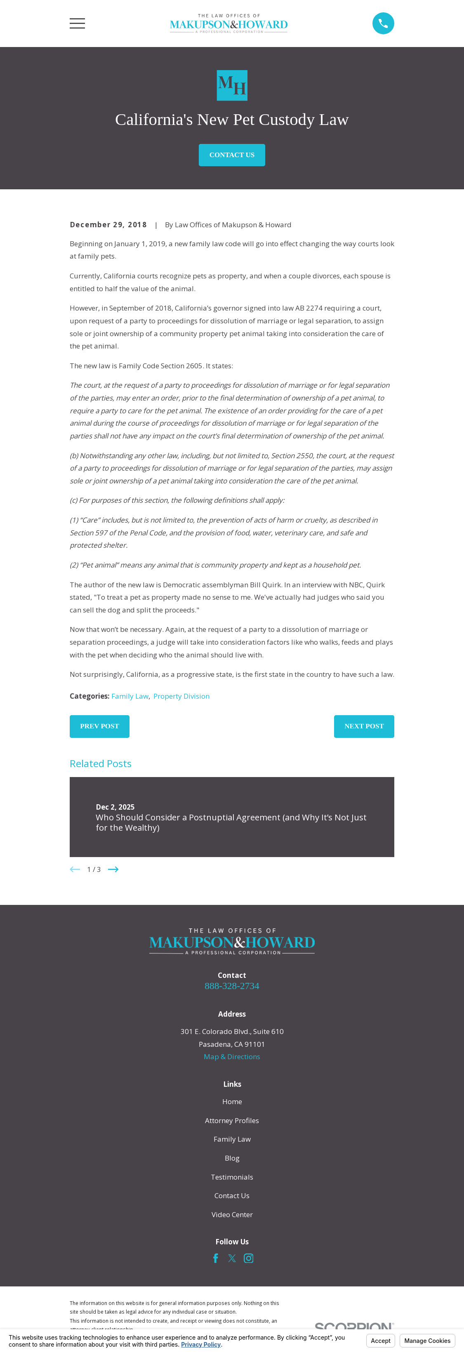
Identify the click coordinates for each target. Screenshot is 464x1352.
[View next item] (113, 869)
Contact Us (232, 155)
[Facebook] (216, 1258)
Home (232, 1101)
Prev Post (99, 726)
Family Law (129, 696)
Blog (232, 1158)
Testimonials (232, 1177)
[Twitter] (232, 1258)
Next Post (364, 726)
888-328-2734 (232, 985)
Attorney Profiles (232, 1120)
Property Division (181, 696)
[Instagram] (249, 1258)
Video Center (232, 1214)
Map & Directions (232, 1056)
